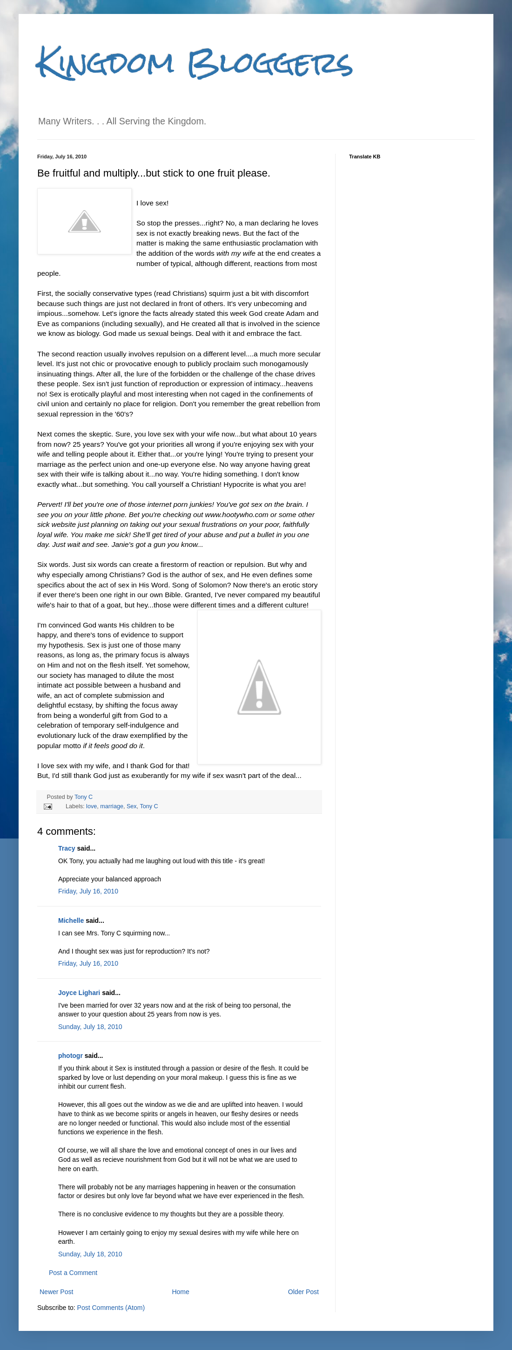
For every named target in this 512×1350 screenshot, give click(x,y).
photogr (70, 1055)
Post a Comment (73, 1272)
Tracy (66, 848)
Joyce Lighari (79, 992)
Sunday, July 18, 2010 (90, 1026)
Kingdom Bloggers (195, 62)
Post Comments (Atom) (111, 1307)
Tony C (83, 797)
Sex (132, 806)
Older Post (303, 1291)
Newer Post (56, 1291)
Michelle (71, 920)
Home (180, 1291)
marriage (111, 806)
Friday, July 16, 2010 (88, 891)
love (91, 806)
